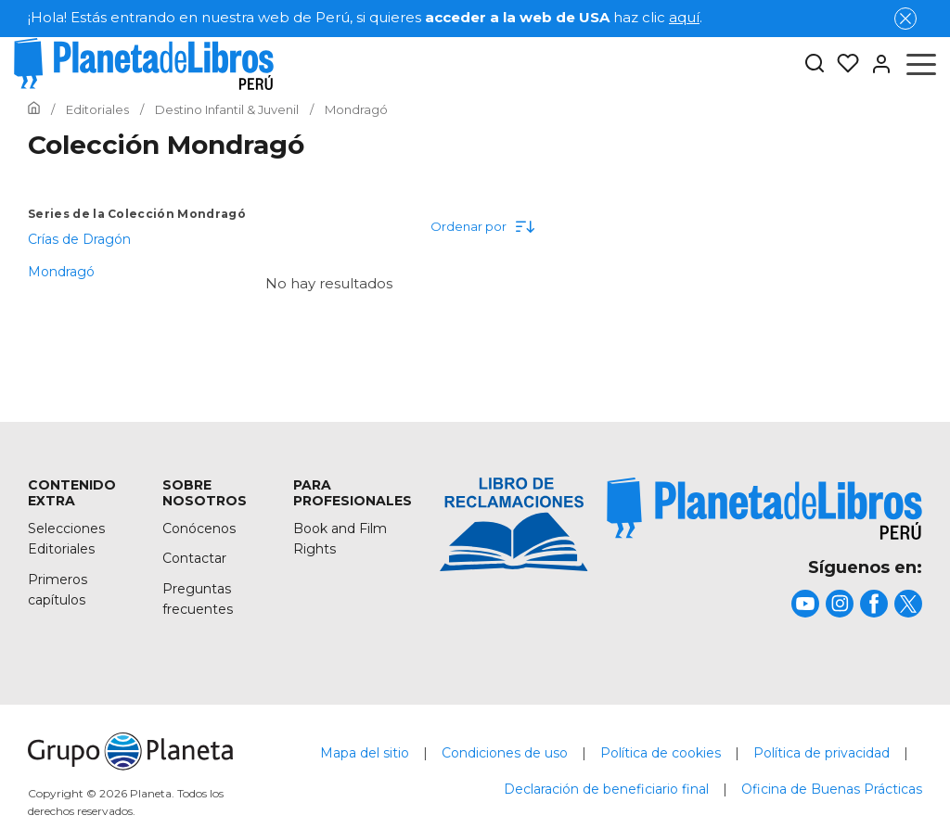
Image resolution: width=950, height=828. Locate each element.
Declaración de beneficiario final (606, 789)
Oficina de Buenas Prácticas (831, 789)
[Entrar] (875, 64)
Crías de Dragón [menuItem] (79, 239)
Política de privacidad (821, 753)
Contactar (194, 558)
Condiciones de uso (505, 753)
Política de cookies (660, 753)
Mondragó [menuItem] (61, 271)
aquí (684, 17)
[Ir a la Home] (34, 109)
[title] (764, 509)
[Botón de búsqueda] (814, 64)
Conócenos (199, 528)
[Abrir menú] (921, 64)
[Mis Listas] (842, 64)
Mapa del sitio (364, 753)
